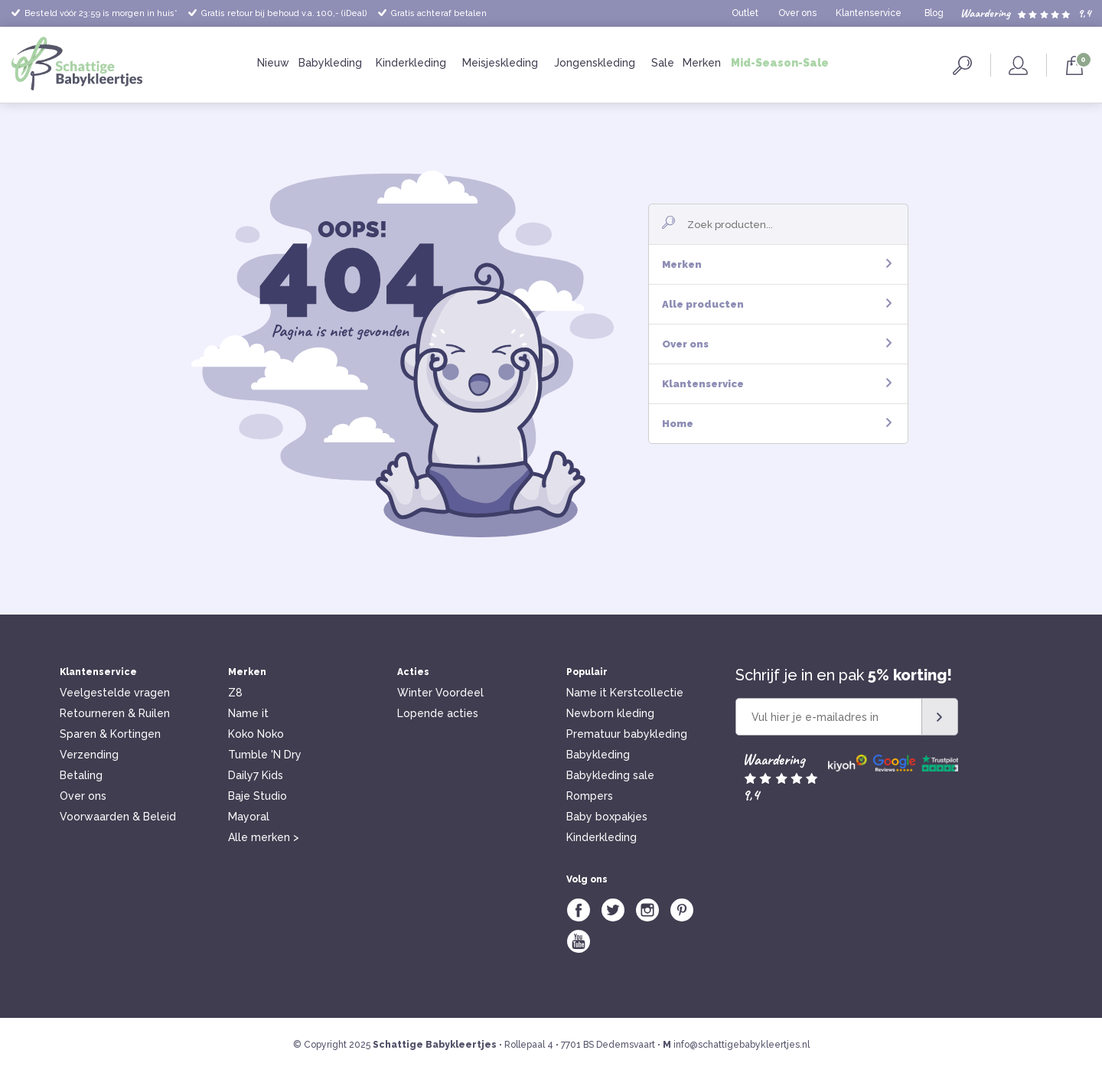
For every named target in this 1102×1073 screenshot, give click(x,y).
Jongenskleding (594, 63)
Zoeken (962, 65)
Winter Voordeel (440, 693)
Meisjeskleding (500, 63)
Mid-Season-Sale (780, 63)
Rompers (589, 796)
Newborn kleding (610, 713)
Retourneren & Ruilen (115, 713)
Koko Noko (256, 734)
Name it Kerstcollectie (624, 693)
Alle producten (777, 304)
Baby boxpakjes (606, 816)
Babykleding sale (610, 775)
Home (777, 423)
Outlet (745, 13)
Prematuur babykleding (626, 734)
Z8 (235, 693)
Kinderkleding (411, 63)
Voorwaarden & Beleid (118, 816)
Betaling (81, 775)
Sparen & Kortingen (110, 734)
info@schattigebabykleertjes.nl (741, 1044)
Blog (934, 13)
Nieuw (273, 63)
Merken (702, 63)
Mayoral (248, 816)
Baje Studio (257, 796)
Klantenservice (868, 13)
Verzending (89, 754)
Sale (662, 63)
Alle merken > (263, 837)
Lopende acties (437, 713)
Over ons (797, 13)
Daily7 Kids (255, 775)
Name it (248, 713)
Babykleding (330, 63)
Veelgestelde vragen (115, 693)
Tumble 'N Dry (265, 754)
